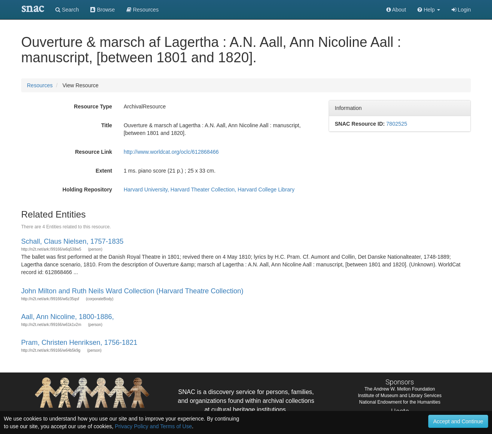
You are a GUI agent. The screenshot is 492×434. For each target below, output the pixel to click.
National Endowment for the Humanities (399, 402)
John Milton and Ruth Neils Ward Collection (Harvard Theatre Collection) (132, 291)
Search (67, 10)
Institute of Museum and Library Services (399, 395)
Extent (104, 171)
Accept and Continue (458, 421)
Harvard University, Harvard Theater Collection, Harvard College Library (209, 189)
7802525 (396, 124)
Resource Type (93, 106)
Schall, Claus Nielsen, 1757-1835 (72, 241)
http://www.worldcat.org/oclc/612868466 (171, 152)
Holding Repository (87, 189)
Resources (40, 85)
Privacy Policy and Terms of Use (153, 426)
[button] (429, 9)
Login (461, 10)
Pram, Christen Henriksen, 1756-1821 (79, 342)
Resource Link (93, 152)
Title (106, 125)
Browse (102, 10)
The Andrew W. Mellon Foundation (399, 389)
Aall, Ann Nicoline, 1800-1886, (67, 317)
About (396, 10)
